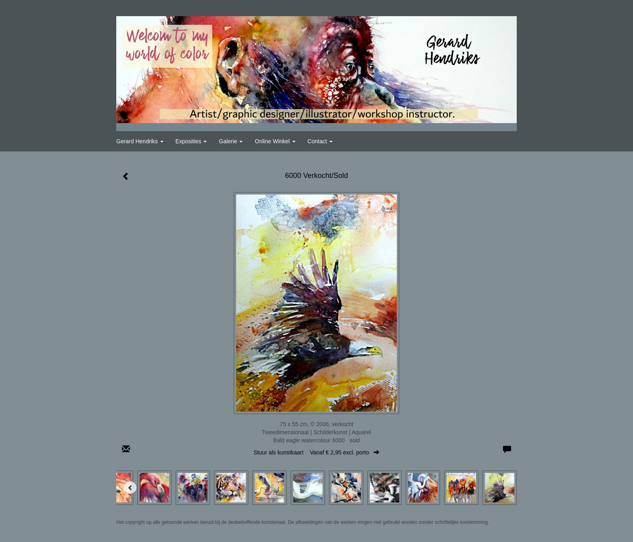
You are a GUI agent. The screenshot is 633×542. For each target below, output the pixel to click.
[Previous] (130, 487)
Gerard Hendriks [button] (139, 141)
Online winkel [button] (275, 141)
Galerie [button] (231, 141)
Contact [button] (320, 141)
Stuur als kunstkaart (316, 452)
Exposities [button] (191, 141)
